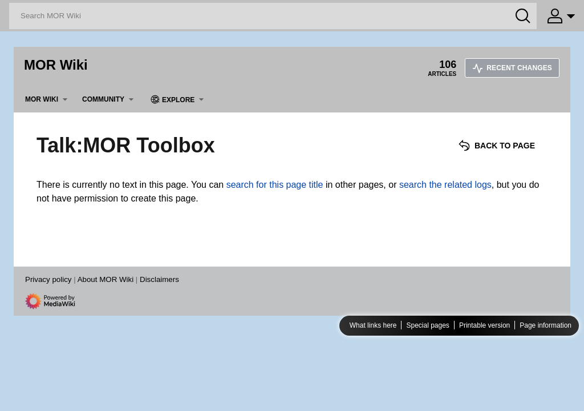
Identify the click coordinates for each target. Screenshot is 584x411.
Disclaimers (159, 279)
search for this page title (274, 185)
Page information (545, 325)
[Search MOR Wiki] (273, 16)
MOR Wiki (56, 64)
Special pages (427, 325)
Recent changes (512, 68)
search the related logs (445, 185)
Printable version (484, 325)
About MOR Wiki (106, 279)
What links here (373, 325)
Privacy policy (48, 279)
